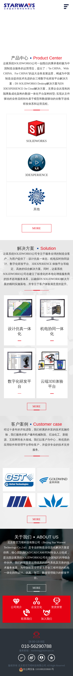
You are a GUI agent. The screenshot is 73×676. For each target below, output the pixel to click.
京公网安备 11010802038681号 (36, 669)
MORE (36, 228)
